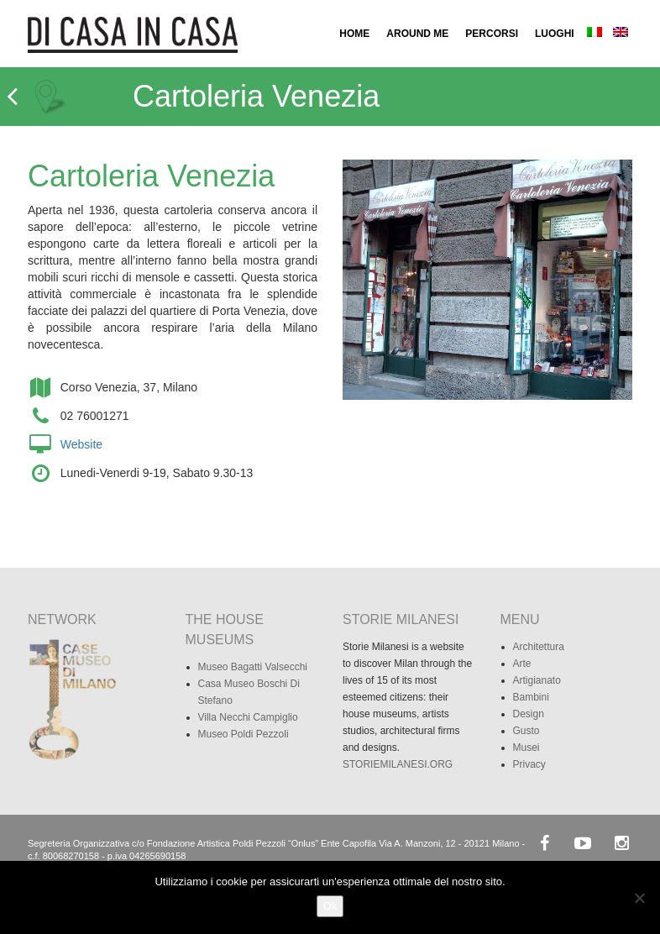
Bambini (531, 697)
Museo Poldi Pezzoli (243, 734)
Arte (522, 663)
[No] (639, 897)
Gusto (526, 731)
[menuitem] (594, 33)
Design (528, 714)
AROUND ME (417, 33)
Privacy (529, 764)
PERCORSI (491, 33)
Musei (526, 747)
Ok (330, 906)
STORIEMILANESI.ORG (398, 764)
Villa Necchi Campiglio (248, 717)
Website (81, 444)
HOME (354, 33)
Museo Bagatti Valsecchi (253, 667)
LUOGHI (554, 33)
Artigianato (537, 680)
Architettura (538, 647)
